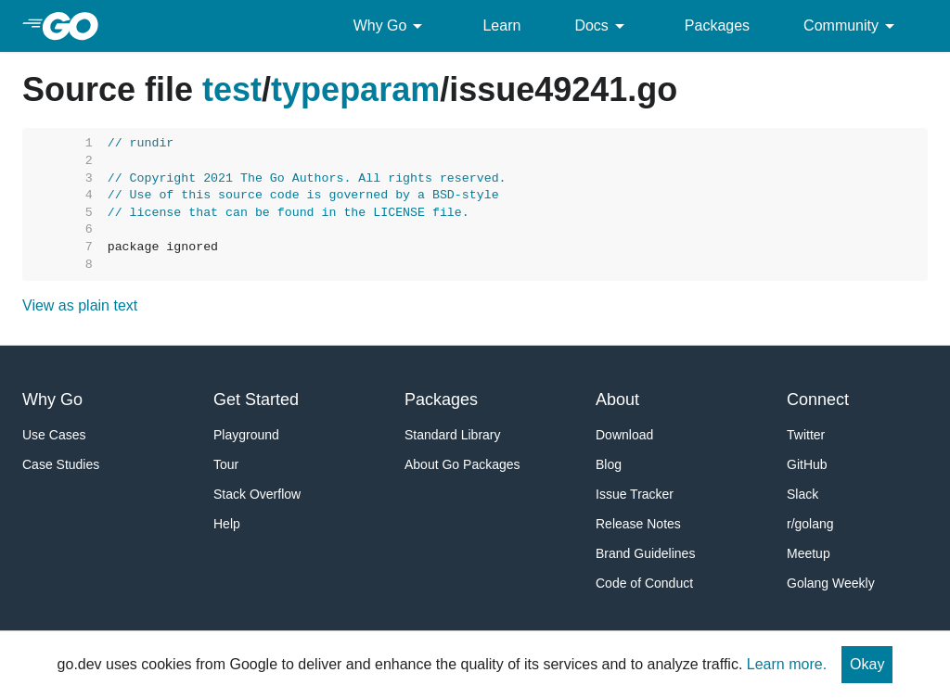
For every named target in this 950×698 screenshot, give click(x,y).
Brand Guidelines (645, 553)
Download (624, 434)
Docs (602, 26)
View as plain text (79, 305)
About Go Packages (462, 464)
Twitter (806, 434)
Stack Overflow (257, 494)
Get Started (256, 399)
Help (226, 523)
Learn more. (787, 664)
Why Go (391, 26)
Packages (717, 25)
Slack (802, 494)
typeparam (355, 89)
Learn (501, 25)
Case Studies (60, 464)
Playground (246, 434)
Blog (609, 464)
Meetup (808, 553)
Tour (225, 464)
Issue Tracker (635, 494)
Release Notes (638, 523)
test (232, 89)
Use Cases (53, 434)
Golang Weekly (831, 583)
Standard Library (452, 434)
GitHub (807, 464)
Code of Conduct (644, 583)
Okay (867, 664)
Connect (818, 399)
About (617, 399)
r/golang (810, 523)
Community (852, 26)
